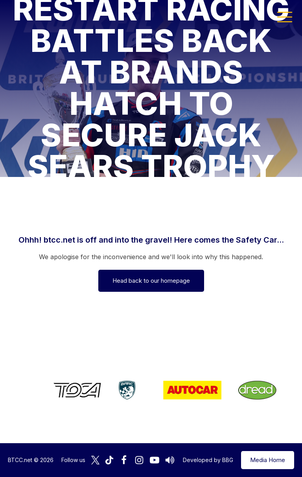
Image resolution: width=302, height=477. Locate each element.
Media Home (267, 460)
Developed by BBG (208, 460)
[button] (284, 16)
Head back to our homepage (151, 280)
